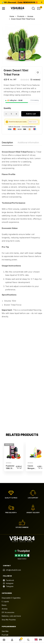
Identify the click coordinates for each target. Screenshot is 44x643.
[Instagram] (8, 475)
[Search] (33, 8)
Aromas (30, 16)
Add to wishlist (37, 72)
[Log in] (12, 640)
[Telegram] (8, 478)
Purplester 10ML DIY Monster (10, 359)
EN (38, 639)
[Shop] (4, 640)
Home (12, 16)
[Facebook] (8, 472)
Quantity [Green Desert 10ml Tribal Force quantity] (7, 108)
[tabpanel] (22, 234)
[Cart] (38, 8)
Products (20, 16)
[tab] (7, 142)
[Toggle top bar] (41, 2)
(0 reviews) (35, 79)
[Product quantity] (11, 113)
